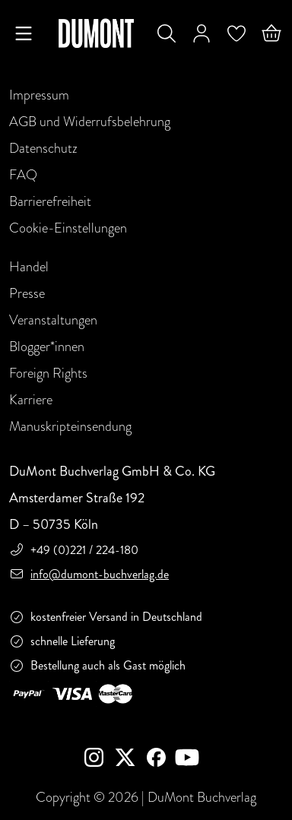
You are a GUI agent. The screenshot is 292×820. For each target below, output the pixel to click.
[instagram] (100, 759)
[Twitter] (131, 759)
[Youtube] (190, 759)
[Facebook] (159, 759)
